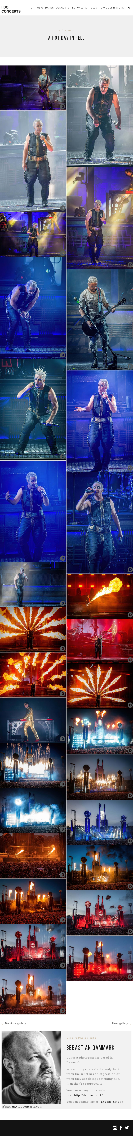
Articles (91, 7)
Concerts (62, 7)
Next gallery (121, 1023)
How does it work (111, 7)
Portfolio (36, 7)
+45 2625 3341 (109, 1101)
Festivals (77, 7)
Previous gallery (14, 1023)
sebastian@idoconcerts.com (22, 1106)
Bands (49, 7)
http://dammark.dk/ (88, 1095)
